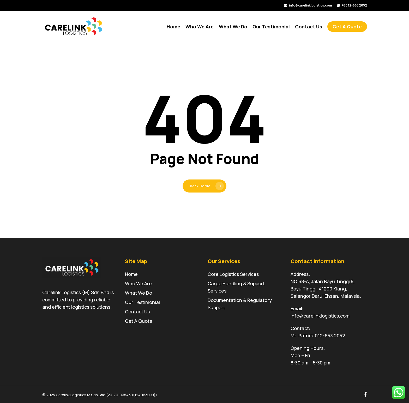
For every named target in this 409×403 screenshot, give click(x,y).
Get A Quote (138, 321)
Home (131, 274)
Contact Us (137, 311)
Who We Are (138, 283)
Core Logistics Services (233, 274)
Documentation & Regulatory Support (240, 304)
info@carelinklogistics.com (320, 316)
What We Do (138, 293)
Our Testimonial (142, 302)
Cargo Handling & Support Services (236, 287)
